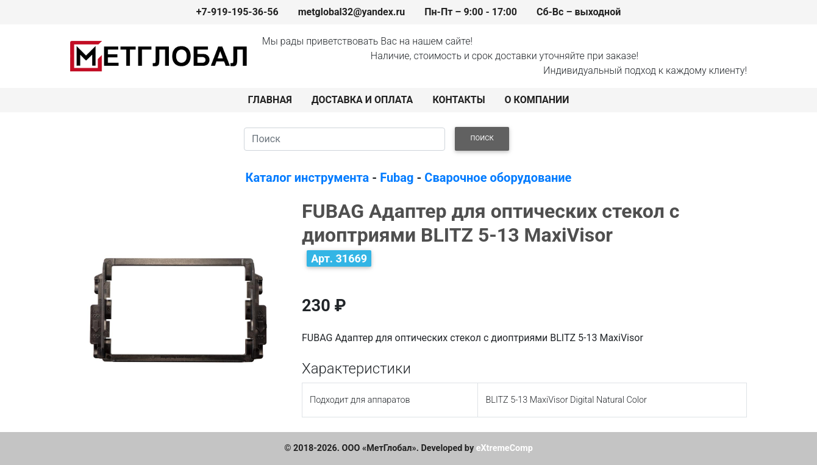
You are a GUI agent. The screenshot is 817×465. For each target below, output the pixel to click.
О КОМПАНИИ (537, 100)
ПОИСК (482, 138)
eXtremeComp (504, 448)
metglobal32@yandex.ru (351, 12)
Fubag (396, 177)
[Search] (344, 139)
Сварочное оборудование (497, 177)
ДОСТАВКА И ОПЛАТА (362, 100)
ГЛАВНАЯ (270, 100)
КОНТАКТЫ (458, 100)
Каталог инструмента (307, 177)
